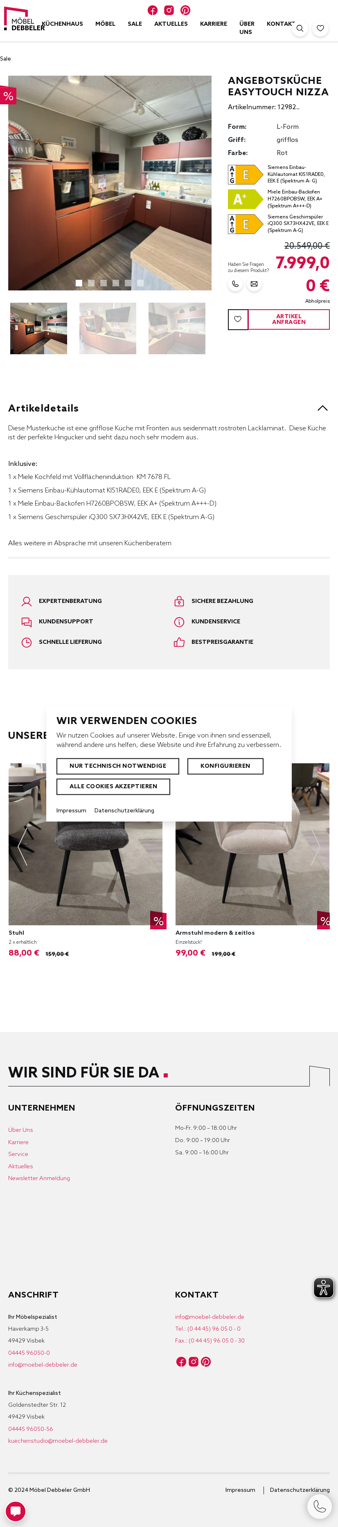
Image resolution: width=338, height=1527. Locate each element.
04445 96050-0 (29, 1353)
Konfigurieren (225, 766)
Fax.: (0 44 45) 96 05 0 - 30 (210, 1341)
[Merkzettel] (320, 28)
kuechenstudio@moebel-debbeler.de (58, 1441)
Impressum (240, 1490)
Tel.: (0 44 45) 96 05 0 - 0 (208, 1329)
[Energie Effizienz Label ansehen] (279, 174)
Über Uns (20, 1130)
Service (18, 1154)
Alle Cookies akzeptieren (113, 786)
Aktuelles (20, 1166)
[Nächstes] (201, 183)
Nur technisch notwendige (118, 766)
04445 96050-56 (30, 1429)
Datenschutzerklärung (300, 1490)
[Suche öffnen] (300, 28)
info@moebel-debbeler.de (42, 1365)
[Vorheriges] (18, 183)
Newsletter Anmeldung (39, 1178)
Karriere (18, 1142)
